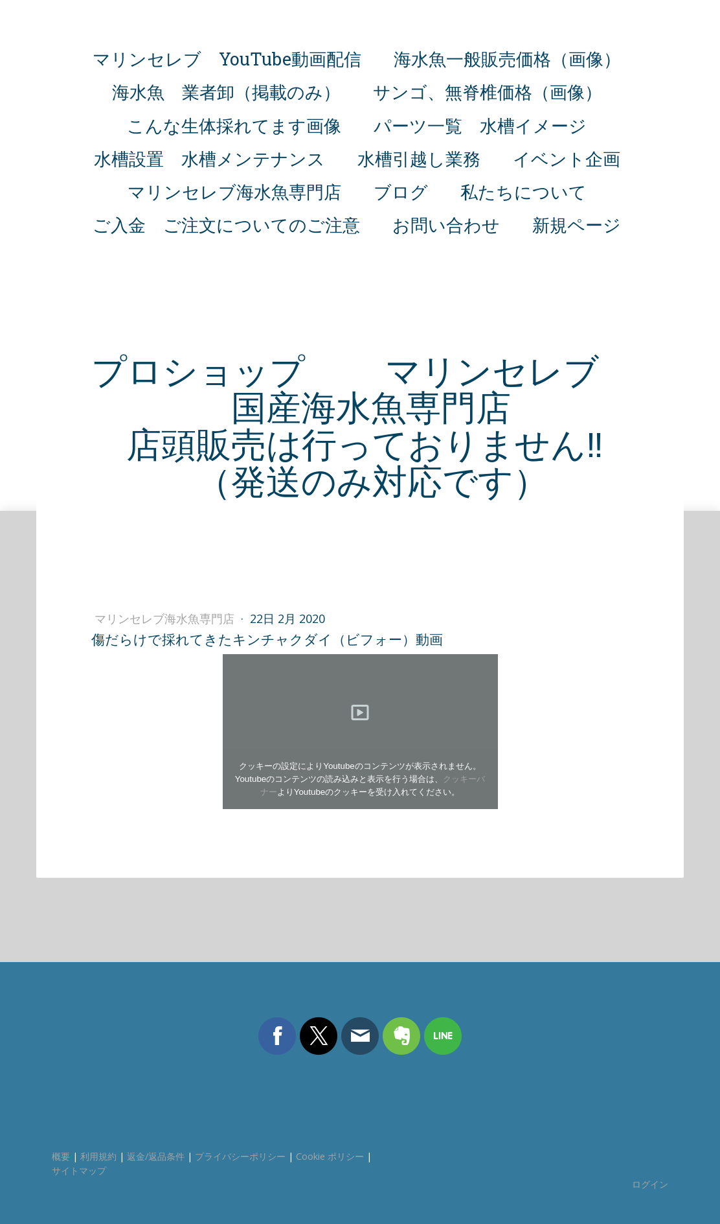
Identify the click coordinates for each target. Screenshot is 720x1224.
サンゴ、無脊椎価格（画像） (487, 91)
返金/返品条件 (156, 1156)
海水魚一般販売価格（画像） (507, 58)
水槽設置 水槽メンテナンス (209, 158)
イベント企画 (566, 158)
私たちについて (523, 191)
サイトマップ (79, 1170)
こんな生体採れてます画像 (234, 125)
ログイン (650, 1184)
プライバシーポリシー (240, 1156)
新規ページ (576, 224)
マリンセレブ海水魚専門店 (234, 191)
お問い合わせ (446, 224)
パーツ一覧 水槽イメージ (480, 125)
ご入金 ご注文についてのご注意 (226, 224)
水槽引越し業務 (418, 158)
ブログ (401, 191)
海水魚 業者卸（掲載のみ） (226, 91)
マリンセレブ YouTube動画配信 (227, 58)
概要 (61, 1156)
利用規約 (98, 1156)
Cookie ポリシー (330, 1156)
